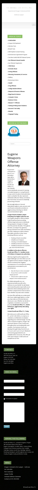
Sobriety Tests (12, 46)
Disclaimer (9, 398)
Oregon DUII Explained (14, 43)
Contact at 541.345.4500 (11, 479)
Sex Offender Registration (15, 63)
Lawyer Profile (8, 474)
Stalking (10, 77)
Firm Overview (8, 472)
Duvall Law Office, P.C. (11, 185)
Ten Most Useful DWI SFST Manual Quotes (19, 57)
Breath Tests (11, 49)
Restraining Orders (13, 80)
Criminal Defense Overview (12, 476)
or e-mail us (23, 316)
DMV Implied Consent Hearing (16, 52)
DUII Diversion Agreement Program (17, 54)
